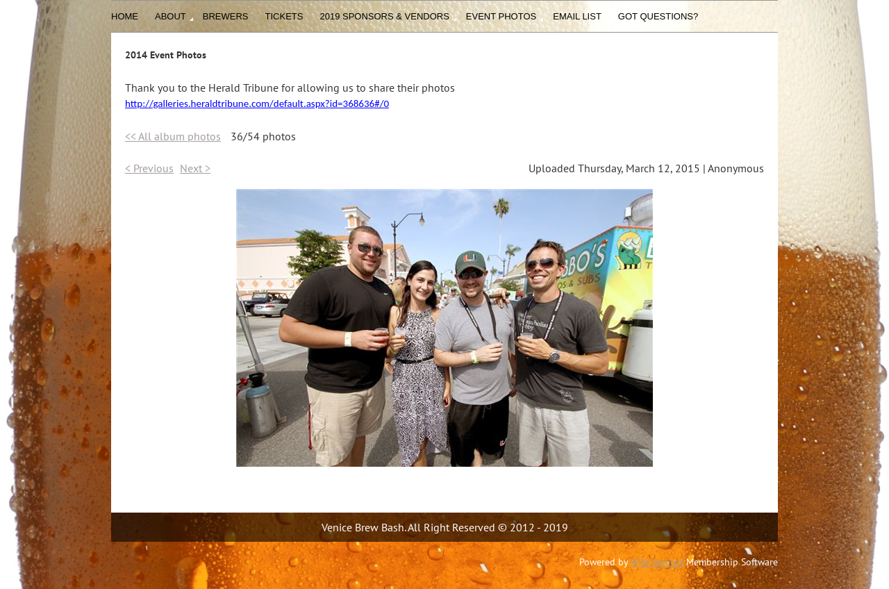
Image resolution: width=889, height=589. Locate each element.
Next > (195, 168)
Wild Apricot (657, 562)
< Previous (149, 168)
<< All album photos (173, 136)
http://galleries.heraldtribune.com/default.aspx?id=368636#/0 (257, 103)
